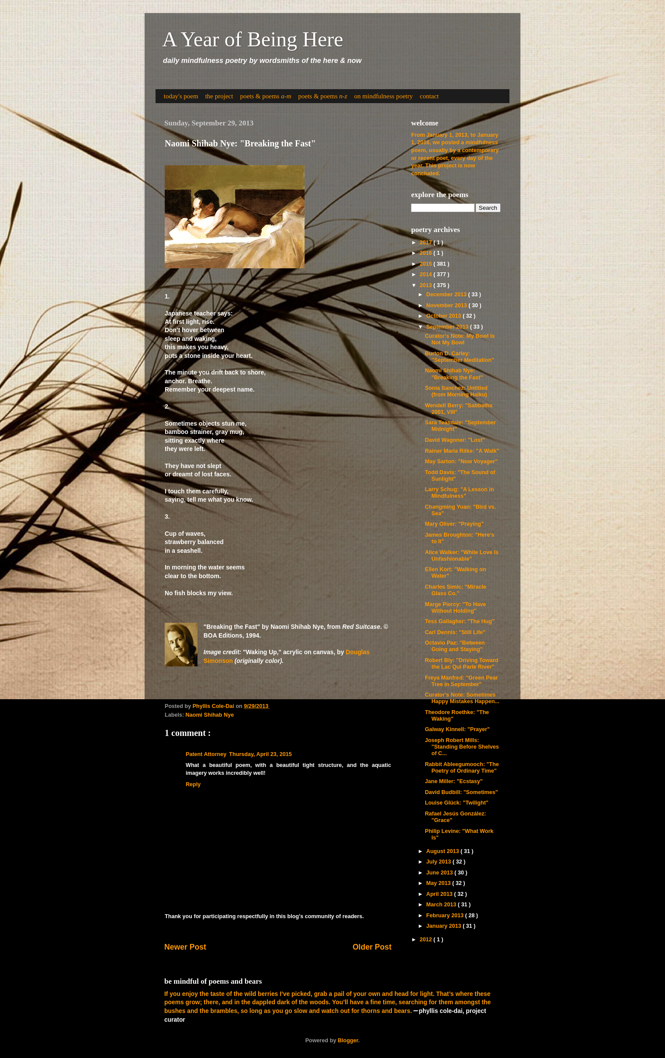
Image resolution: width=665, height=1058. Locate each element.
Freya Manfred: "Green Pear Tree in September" (461, 681)
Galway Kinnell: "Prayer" (457, 729)
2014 (426, 274)
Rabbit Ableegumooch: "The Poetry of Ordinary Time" (462, 767)
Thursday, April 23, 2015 (260, 754)
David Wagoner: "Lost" (455, 440)
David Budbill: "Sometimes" (461, 792)
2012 (426, 940)
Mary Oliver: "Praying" (454, 524)
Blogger (348, 1040)
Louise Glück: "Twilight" (456, 803)
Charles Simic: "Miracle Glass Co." (455, 590)
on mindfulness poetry (383, 96)
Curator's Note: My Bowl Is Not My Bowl (460, 339)
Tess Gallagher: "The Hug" (459, 621)
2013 (426, 285)
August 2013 (443, 851)
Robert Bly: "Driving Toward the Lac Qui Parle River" (461, 663)
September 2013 (448, 327)
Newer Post (185, 947)
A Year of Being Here (252, 39)
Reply (193, 784)
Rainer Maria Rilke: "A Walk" (462, 451)
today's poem (181, 96)
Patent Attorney (206, 754)
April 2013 (440, 894)
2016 (426, 253)
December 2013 (447, 294)
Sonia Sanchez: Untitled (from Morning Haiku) (456, 391)
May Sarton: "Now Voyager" (461, 461)
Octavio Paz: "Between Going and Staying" (455, 646)
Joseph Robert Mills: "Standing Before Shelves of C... (462, 746)
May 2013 (439, 883)
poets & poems (265, 96)
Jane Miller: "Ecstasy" (453, 781)
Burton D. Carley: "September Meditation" (459, 356)
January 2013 (444, 926)
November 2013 (447, 305)
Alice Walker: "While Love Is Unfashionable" (462, 555)
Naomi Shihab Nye (210, 715)
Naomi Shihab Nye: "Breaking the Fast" (454, 374)
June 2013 (440, 873)
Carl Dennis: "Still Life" (455, 632)
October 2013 (444, 316)
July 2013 (439, 862)
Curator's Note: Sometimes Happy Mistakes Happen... (462, 698)
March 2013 (442, 905)
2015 (426, 264)
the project (219, 96)
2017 (426, 242)
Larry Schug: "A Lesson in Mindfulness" (459, 492)
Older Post (372, 947)
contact (429, 96)
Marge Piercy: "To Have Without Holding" (455, 607)
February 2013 (445, 915)
